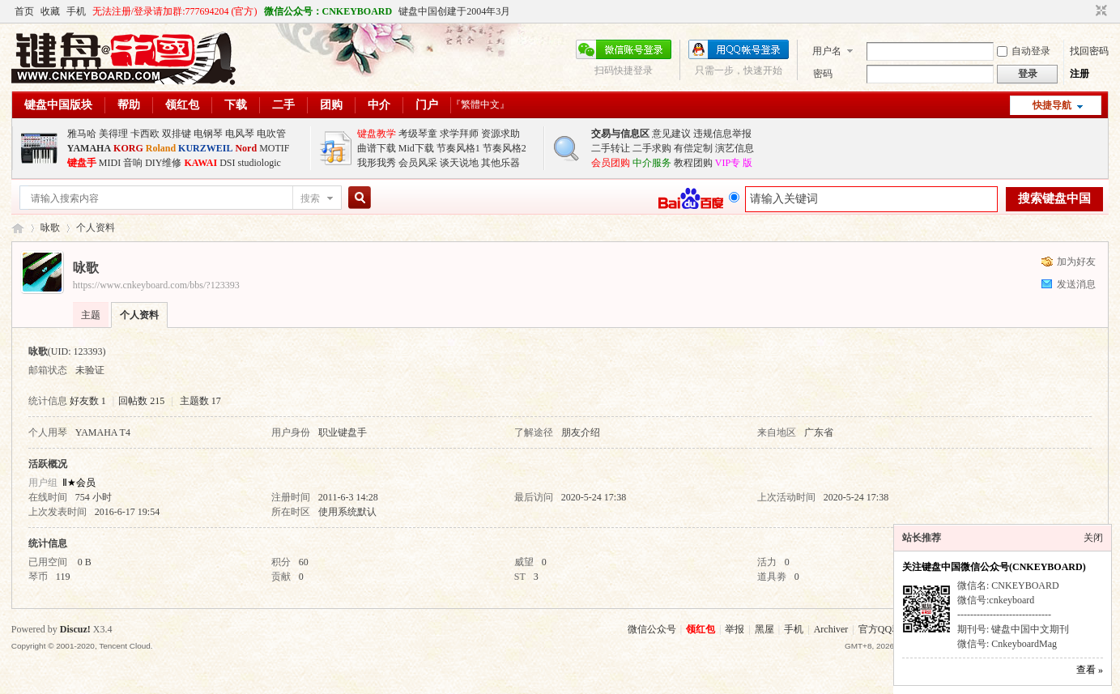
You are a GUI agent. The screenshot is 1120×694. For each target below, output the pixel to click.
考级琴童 (417, 133)
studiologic (259, 162)
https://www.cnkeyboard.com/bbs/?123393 (156, 285)
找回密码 (1089, 51)
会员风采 (417, 162)
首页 (24, 11)
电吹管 (271, 133)
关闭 (1093, 537)
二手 (283, 105)
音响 (133, 162)
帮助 (128, 105)
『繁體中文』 (480, 104)
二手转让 (610, 148)
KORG (128, 148)
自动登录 (1023, 51)
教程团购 (693, 162)
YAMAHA (89, 148)
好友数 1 (88, 401)
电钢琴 (208, 133)
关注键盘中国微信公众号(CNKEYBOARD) (994, 567)
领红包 (182, 105)
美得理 (113, 133)
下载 (235, 105)
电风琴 (239, 133)
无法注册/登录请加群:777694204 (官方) (175, 11)
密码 (823, 73)
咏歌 (50, 227)
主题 (90, 315)
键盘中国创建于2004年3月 (454, 11)
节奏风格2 (504, 148)
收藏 (50, 11)
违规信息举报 (722, 133)
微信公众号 (652, 629)
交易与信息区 (620, 133)
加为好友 (1076, 261)
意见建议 (671, 133)
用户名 (826, 51)
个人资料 (139, 315)
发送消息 (1076, 284)
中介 (379, 105)
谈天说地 (459, 162)
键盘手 (81, 162)
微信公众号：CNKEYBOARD (328, 11)
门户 (426, 105)
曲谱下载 (376, 148)
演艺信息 (734, 148)
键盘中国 (17, 228)
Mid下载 (416, 148)
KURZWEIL (205, 148)
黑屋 (764, 629)
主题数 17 (200, 401)
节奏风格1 (458, 148)
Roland (161, 148)
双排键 (176, 133)
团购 (331, 105)
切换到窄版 (1099, 11)
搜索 (310, 198)
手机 (76, 11)
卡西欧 (145, 133)
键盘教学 (376, 133)
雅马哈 (81, 133)
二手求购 (651, 148)
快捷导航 (1052, 105)
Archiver (831, 629)
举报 (734, 629)
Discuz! (75, 629)
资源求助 (500, 133)
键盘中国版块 (58, 105)
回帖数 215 (141, 401)
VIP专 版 (733, 162)
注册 (1079, 73)
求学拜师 (459, 133)
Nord (246, 148)
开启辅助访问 (1086, 11)
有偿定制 (693, 148)
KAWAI (200, 162)
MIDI (110, 162)
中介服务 (651, 162)
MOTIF (274, 148)
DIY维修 (163, 162)
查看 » (1089, 669)
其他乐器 (500, 162)
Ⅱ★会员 (79, 482)
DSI (227, 162)
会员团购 (610, 162)
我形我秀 (376, 162)
